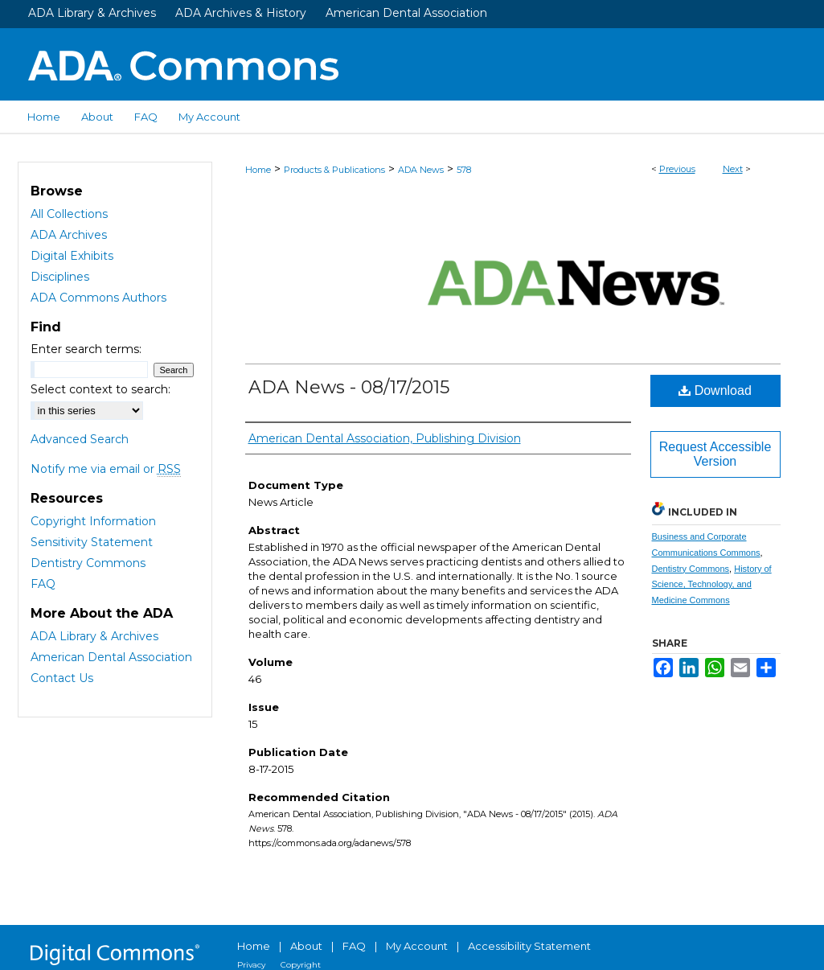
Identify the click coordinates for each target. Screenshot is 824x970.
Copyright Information (93, 521)
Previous (677, 169)
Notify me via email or (106, 469)
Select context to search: (100, 389)
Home (258, 169)
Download (715, 390)
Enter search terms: (86, 349)
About (306, 945)
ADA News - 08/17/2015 (348, 387)
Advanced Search (80, 439)
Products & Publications (334, 169)
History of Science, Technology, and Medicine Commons (712, 585)
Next (733, 169)
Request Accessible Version (715, 454)
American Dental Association (406, 13)
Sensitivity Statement (92, 542)
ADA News (421, 169)
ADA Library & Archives (92, 13)
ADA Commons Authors (98, 297)
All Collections (69, 214)
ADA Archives (69, 235)
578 (464, 169)
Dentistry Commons (691, 568)
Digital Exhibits (72, 256)
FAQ (43, 584)
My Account (417, 945)
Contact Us (62, 678)
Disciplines (60, 276)
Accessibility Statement (529, 945)
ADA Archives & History (240, 13)
